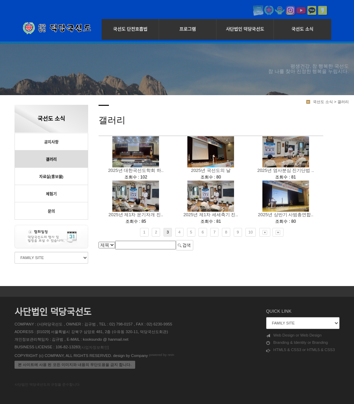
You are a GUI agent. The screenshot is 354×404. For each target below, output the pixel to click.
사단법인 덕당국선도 (245, 29)
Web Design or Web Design (294, 335)
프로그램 (187, 29)
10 (251, 232)
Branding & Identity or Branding (297, 342)
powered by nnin (161, 355)
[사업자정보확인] (94, 347)
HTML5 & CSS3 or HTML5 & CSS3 (300, 350)
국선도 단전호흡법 (130, 29)
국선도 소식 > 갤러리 (331, 102)
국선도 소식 (302, 29)
